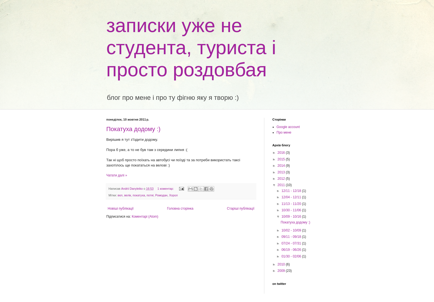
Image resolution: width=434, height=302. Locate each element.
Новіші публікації (121, 208)
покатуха (139, 195)
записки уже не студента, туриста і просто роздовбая (191, 47)
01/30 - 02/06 (291, 256)
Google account (288, 127)
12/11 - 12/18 (291, 191)
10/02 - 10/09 (291, 230)
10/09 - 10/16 (291, 216)
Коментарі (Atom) (145, 216)
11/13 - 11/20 (291, 204)
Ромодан (161, 195)
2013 (282, 172)
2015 (282, 159)
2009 (282, 271)
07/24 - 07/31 (291, 243)
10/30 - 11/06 (291, 210)
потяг (150, 195)
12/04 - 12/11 (291, 197)
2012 (282, 179)
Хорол (173, 195)
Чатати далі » (116, 175)
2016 (282, 153)
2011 (282, 185)
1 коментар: (166, 188)
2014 (282, 166)
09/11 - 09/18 (291, 237)
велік (127, 195)
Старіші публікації (240, 208)
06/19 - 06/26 (291, 250)
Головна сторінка (180, 208)
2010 (282, 264)
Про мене (284, 132)
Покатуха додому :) (133, 129)
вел (120, 195)
